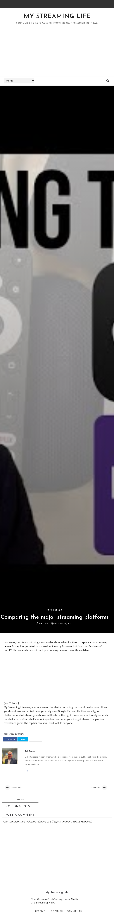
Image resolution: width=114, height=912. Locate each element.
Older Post (95, 787)
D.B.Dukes (43, 623)
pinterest (36, 740)
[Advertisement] (57, 49)
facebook (10, 740)
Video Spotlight (54, 610)
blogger (20, 799)
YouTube (10, 703)
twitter (23, 740)
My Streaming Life (57, 17)
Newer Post (16, 787)
